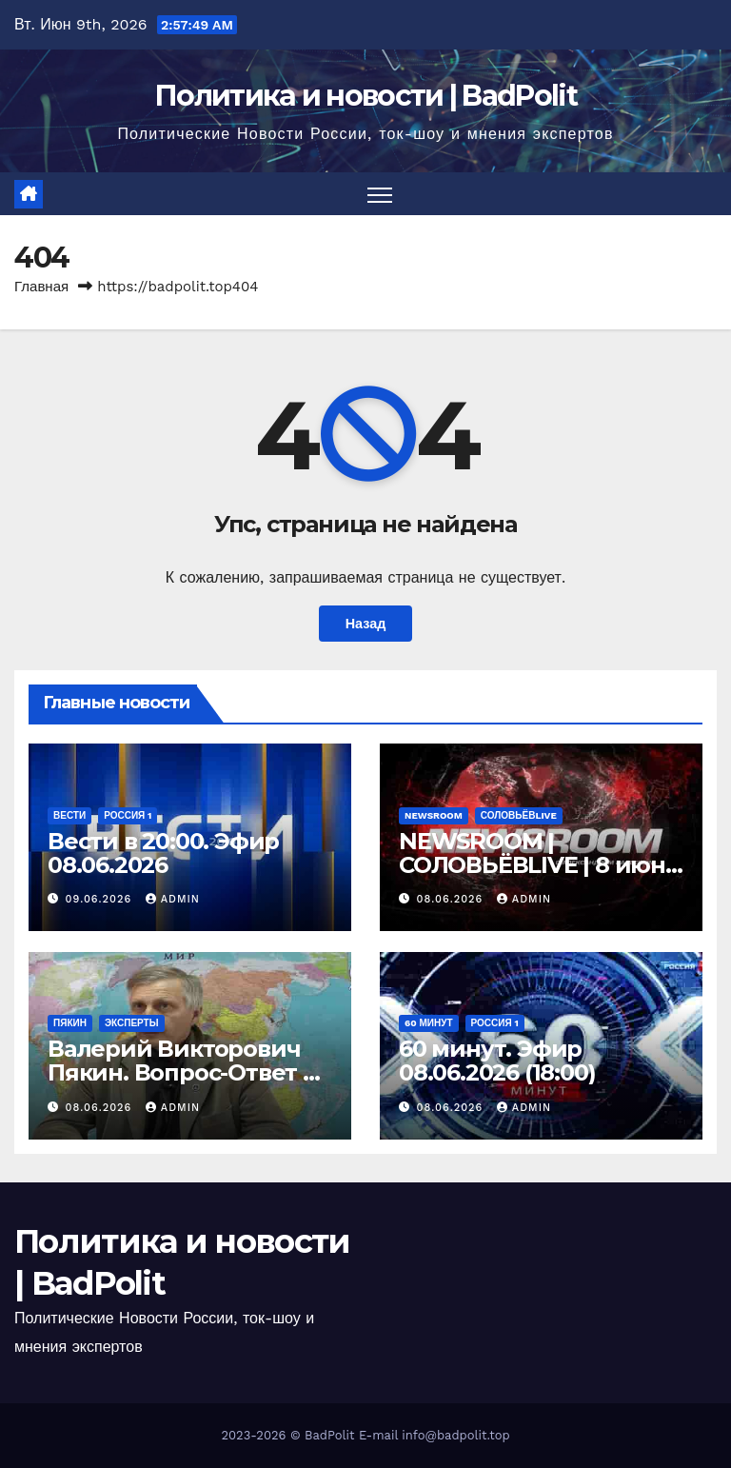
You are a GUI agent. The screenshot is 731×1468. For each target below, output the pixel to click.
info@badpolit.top (455, 1435)
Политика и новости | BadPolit (365, 95)
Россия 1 (127, 815)
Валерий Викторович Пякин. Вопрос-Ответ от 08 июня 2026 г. (188, 1072)
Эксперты (132, 1023)
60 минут (429, 1023)
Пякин (70, 1023)
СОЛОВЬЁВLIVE (519, 815)
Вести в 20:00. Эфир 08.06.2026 (163, 853)
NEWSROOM (434, 815)
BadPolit (329, 1435)
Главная (41, 286)
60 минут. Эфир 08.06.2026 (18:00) (497, 1060)
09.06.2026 (101, 899)
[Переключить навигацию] (380, 193)
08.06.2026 (452, 899)
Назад (366, 623)
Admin (173, 899)
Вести (69, 815)
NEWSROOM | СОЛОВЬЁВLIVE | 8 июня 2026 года (539, 865)
